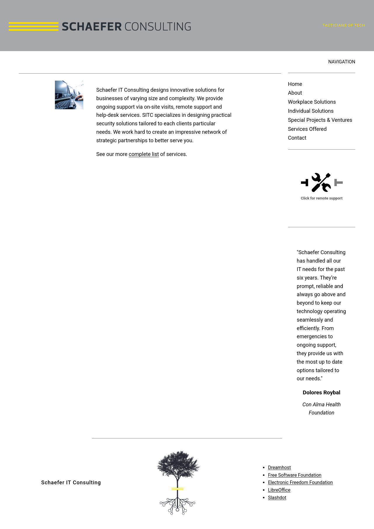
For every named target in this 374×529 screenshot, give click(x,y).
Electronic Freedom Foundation (300, 482)
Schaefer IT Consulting (71, 482)
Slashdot (277, 497)
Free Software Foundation (294, 475)
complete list (144, 154)
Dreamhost (279, 467)
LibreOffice (279, 490)
